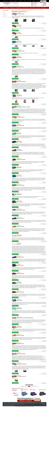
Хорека (31, 7)
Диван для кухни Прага (21, 159)
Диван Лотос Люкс (20, 265)
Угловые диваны (12, 7)
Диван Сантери (19, 300)
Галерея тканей (16, 404)
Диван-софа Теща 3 (20, 66)
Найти (17, 5)
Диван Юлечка (19, 95)
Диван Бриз (19, 133)
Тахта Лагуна (19, 33)
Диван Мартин (19, 57)
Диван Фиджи (19, 282)
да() (43, 23)
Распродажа (4, 13)
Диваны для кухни (25, 7)
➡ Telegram (44, 5)
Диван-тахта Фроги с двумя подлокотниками (25, 317)
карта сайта (44, 404)
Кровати (34, 7)
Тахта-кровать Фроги (20, 13)
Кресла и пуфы (43, 7)
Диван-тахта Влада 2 (20, 185)
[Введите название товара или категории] (9, 5)
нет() (45, 23)
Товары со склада (22, 404)
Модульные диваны (19, 7)
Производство (12, 404)
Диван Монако (19, 235)
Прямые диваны (5, 7)
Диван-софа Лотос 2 (20, 218)
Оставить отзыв (15, 23)
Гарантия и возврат (7, 404)
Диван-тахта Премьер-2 (21, 353)
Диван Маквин (19, 308)
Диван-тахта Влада (20, 273)
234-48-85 (43, 2)
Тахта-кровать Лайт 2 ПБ (21, 81)
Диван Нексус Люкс (20, 125)
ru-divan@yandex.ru (8, 405)
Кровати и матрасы (5, 15)
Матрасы (38, 7)
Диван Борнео (19, 194)
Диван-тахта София (20, 226)
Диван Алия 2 (19, 167)
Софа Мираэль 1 (20, 150)
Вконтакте (12, 405)
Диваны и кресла (5, 14)
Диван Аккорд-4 (20, 201)
